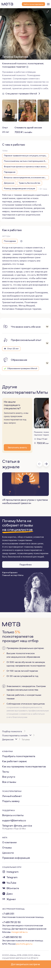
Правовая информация (16, 858)
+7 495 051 (8, 913)
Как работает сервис (14, 761)
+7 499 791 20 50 (11, 922)
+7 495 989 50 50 (12, 937)
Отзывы (7, 847)
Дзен (10, 893)
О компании (9, 842)
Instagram (13, 872)
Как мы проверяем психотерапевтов (24, 766)
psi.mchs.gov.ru (24, 943)
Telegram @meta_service (17, 825)
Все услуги (8, 776)
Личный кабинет (12, 796)
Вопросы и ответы (13, 815)
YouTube (11, 882)
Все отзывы (9, 782)
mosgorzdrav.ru (19, 931)
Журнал (11, 899)
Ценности (8, 852)
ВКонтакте (13, 888)
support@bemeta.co (14, 820)
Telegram (12, 877)
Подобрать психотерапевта (18, 756)
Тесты (5, 771)
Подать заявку (11, 801)
